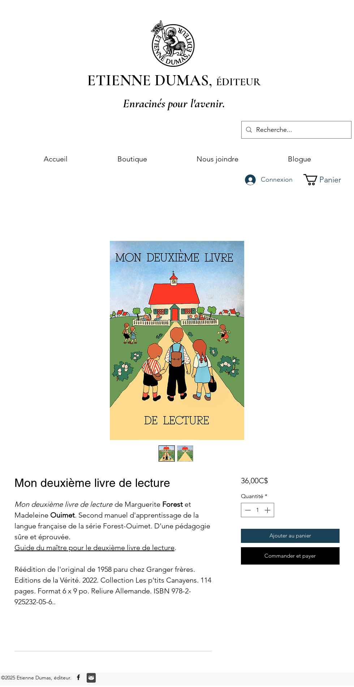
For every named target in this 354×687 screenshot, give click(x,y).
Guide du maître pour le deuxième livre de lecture (94, 547)
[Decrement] (247, 510)
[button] (328, 179)
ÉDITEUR (238, 81)
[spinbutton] (257, 510)
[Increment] (268, 510)
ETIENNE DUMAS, (151, 80)
